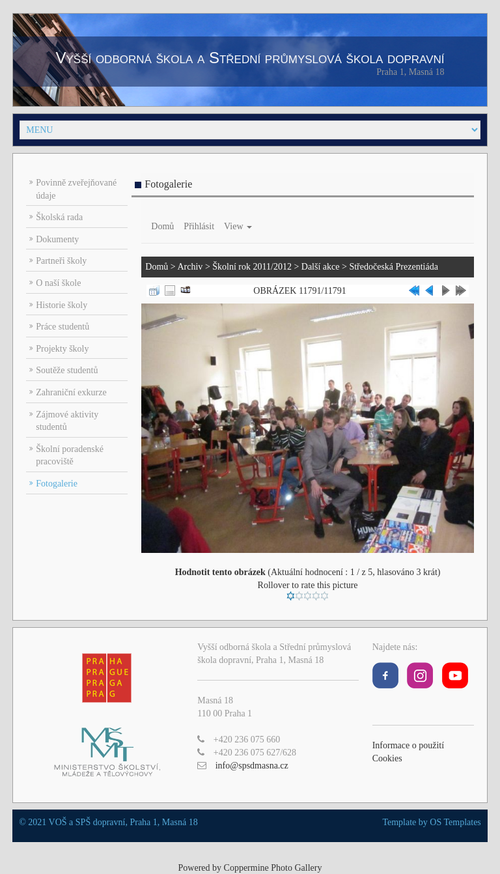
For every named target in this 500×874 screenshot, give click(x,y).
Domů (162, 226)
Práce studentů (62, 326)
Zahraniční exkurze (71, 392)
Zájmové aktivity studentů (67, 421)
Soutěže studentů (67, 370)
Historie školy (61, 305)
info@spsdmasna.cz (251, 765)
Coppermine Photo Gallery (273, 868)
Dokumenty (57, 239)
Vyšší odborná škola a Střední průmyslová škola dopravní (249, 57)
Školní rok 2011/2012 (252, 267)
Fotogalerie (56, 483)
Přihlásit (199, 226)
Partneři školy (61, 261)
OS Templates (455, 822)
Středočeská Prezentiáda (393, 267)
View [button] (238, 226)
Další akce (320, 267)
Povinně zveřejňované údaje (76, 189)
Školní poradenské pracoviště (70, 455)
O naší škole (58, 283)
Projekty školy (62, 349)
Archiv (189, 267)
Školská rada (59, 217)
